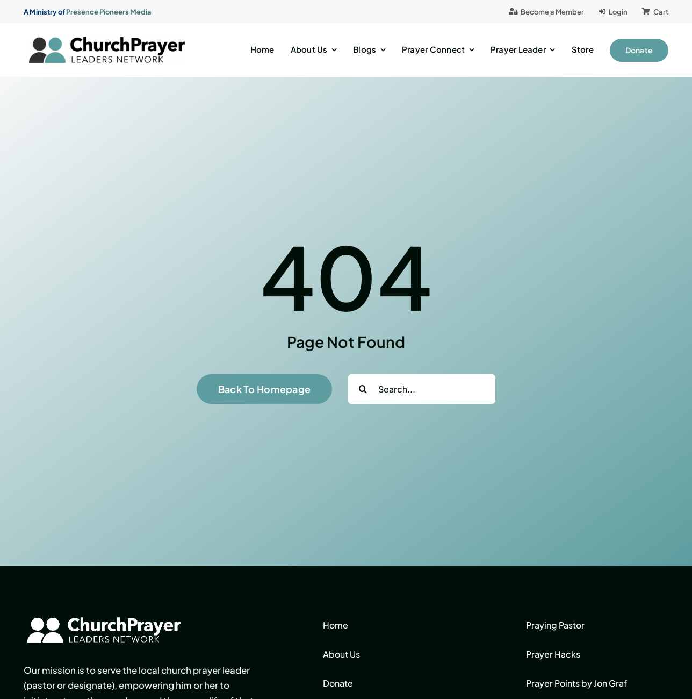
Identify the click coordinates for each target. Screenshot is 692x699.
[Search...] (421, 389)
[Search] (363, 389)
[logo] (107, 41)
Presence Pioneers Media (109, 12)
